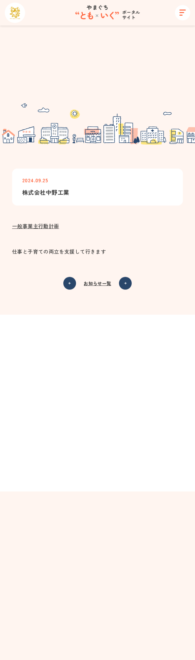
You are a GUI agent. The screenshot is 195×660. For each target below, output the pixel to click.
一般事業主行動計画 (35, 226)
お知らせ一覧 (97, 284)
